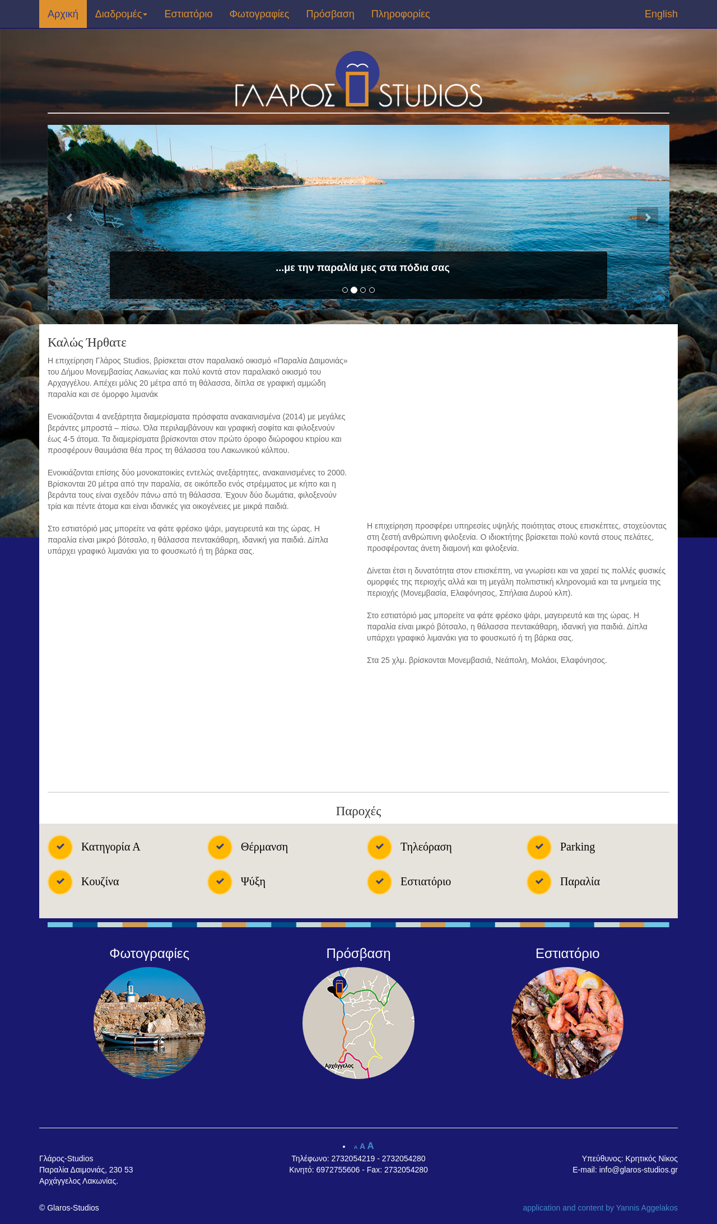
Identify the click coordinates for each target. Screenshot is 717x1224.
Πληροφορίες (400, 14)
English (661, 14)
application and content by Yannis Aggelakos (600, 1207)
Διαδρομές (121, 14)
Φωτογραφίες (260, 14)
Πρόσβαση (330, 14)
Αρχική (63, 14)
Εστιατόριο (188, 14)
